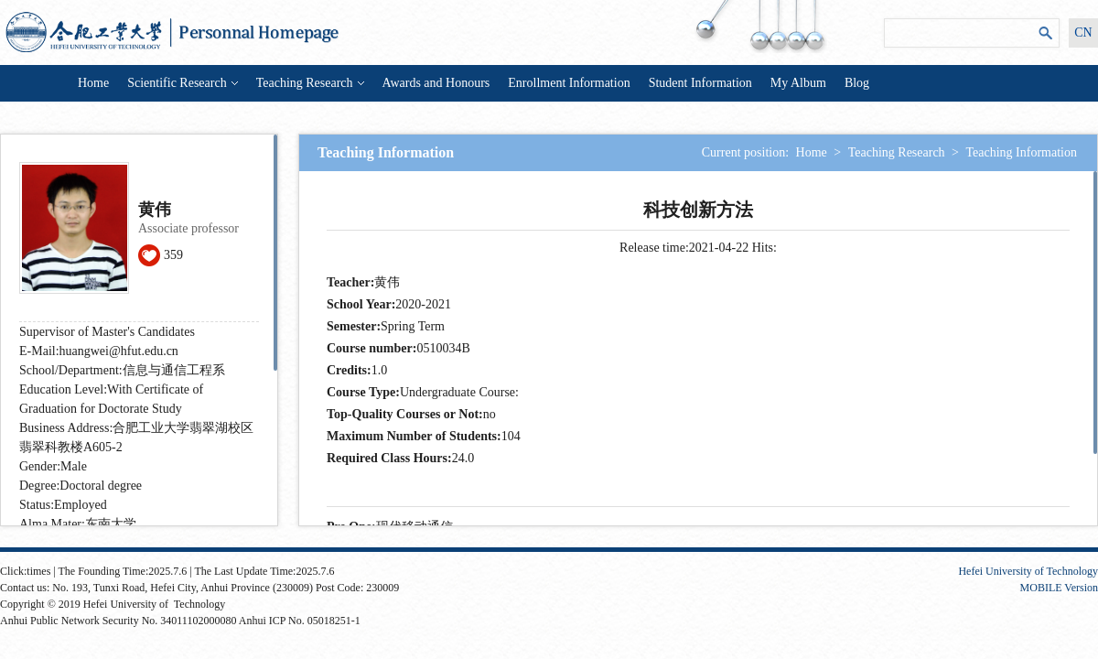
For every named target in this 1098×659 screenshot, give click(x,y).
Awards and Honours (436, 83)
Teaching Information (1021, 152)
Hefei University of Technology (1028, 571)
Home (93, 83)
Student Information (700, 83)
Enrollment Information (569, 83)
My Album (798, 83)
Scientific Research (182, 83)
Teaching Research (310, 83)
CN (1083, 32)
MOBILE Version (1059, 587)
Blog (857, 83)
